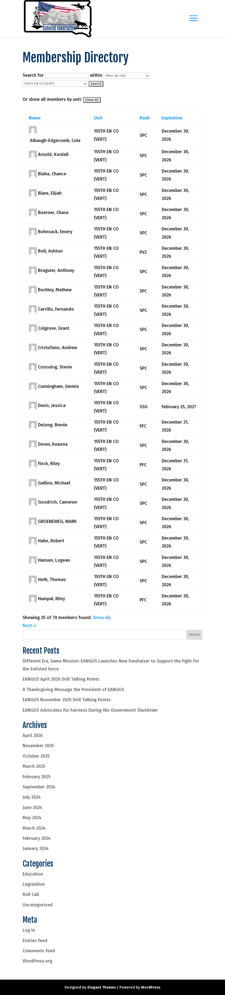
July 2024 (32, 797)
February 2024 (37, 838)
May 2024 (32, 817)
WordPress (150, 987)
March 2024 (34, 828)
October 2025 (36, 756)
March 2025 (34, 766)
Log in (29, 930)
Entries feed (35, 940)
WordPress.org (37, 961)
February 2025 (36, 776)
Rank (145, 118)
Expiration (172, 118)
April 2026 (33, 735)
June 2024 (32, 807)
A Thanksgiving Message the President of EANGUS (73, 689)
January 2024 (36, 848)
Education (33, 874)
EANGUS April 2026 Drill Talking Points (61, 679)
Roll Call (31, 894)
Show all (101, 617)
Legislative (34, 884)
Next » (29, 625)
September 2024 (39, 787)
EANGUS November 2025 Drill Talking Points (67, 699)
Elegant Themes (101, 987)
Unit (98, 118)
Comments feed (39, 951)
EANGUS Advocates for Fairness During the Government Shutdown (90, 710)
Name (34, 118)
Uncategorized (38, 905)
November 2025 (38, 745)
